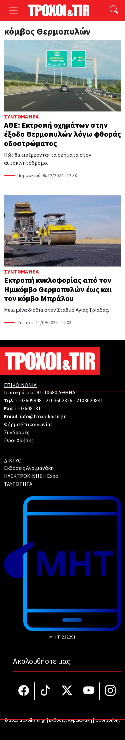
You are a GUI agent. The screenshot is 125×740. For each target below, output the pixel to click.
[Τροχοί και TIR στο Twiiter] (67, 691)
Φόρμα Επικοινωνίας (28, 424)
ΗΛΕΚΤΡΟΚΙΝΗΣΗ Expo (31, 476)
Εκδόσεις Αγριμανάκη (29, 468)
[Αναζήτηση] (114, 10)
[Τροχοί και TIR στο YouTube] (89, 691)
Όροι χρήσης (108, 720)
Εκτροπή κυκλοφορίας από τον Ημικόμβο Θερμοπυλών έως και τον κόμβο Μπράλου (58, 289)
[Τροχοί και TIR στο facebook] (24, 691)
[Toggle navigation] (13, 10)
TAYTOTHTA (18, 484)
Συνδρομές (16, 432)
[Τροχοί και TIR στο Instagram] (110, 691)
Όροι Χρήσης (19, 440)
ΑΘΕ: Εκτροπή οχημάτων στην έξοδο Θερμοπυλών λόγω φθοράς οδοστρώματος (62, 134)
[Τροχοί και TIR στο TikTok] (45, 691)
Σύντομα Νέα (21, 116)
